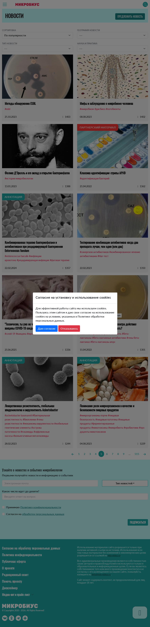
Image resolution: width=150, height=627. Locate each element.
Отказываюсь (69, 328)
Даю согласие (46, 328)
